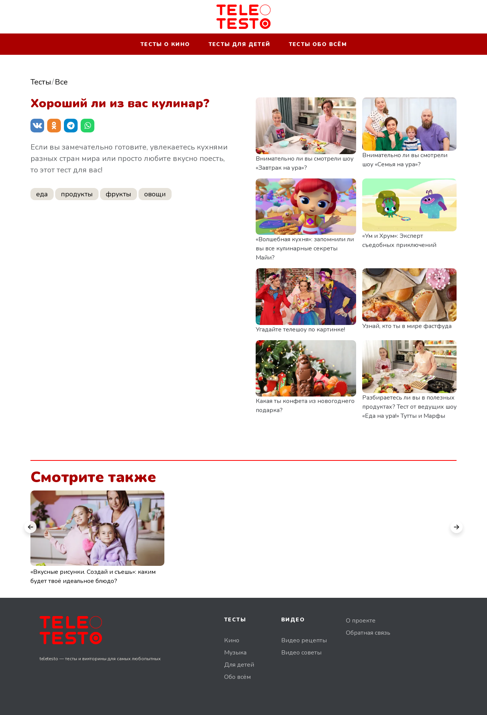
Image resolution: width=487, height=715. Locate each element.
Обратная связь (368, 633)
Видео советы (301, 652)
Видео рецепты (304, 640)
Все (61, 82)
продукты (77, 194)
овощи (155, 194)
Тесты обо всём (318, 44)
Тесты (40, 82)
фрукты (118, 194)
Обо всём (237, 677)
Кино (231, 640)
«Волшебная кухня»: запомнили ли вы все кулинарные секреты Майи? (305, 248)
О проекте (361, 620)
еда (42, 194)
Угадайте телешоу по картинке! (300, 329)
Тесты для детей (239, 44)
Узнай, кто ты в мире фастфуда (407, 326)
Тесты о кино (165, 44)
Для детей (239, 665)
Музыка (235, 652)
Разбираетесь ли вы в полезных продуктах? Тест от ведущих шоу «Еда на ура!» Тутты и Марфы (409, 406)
